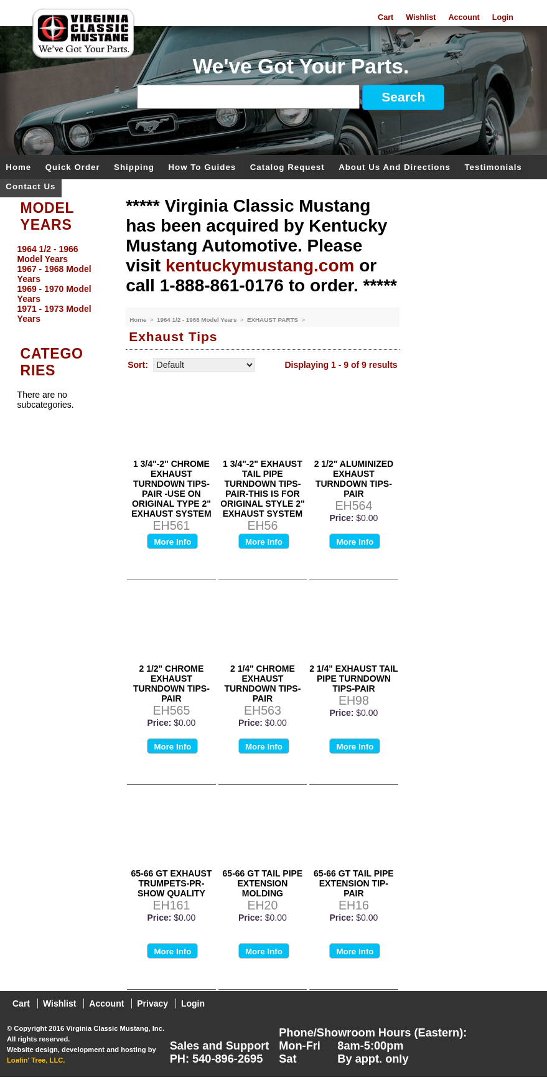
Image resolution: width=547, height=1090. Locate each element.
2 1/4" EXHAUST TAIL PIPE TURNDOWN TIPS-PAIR (353, 678)
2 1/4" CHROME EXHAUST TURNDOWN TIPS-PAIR (262, 683)
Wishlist (421, 17)
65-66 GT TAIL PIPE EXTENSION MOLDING (263, 883)
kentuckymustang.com (260, 265)
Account (463, 17)
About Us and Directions (395, 167)
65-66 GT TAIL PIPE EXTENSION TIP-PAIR (354, 883)
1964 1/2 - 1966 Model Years (197, 319)
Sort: (138, 365)
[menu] (60, 284)
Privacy (152, 1003)
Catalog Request (287, 167)
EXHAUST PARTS (273, 319)
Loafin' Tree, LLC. (36, 1060)
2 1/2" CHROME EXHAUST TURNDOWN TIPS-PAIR (171, 683)
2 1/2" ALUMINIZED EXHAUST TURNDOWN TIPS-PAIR (353, 479)
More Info (172, 542)
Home (18, 167)
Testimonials (492, 167)
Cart (385, 17)
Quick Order (72, 167)
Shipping (134, 167)
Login (502, 17)
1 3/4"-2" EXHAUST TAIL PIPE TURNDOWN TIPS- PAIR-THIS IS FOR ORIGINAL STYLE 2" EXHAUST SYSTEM (262, 489)
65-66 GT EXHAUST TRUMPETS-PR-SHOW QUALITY (171, 883)
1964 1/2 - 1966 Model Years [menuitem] (47, 254)
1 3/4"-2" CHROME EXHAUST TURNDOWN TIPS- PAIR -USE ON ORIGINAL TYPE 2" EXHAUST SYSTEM (171, 489)
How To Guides (202, 167)
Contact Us (30, 187)
